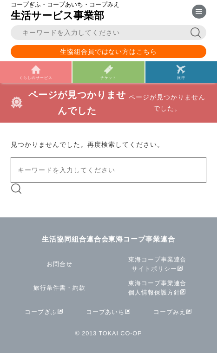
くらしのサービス (36, 77)
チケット (108, 77)
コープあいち (105, 312)
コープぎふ (41, 312)
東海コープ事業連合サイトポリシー (157, 264)
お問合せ (59, 264)
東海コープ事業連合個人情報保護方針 (157, 288)
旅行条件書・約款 (59, 288)
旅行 (181, 77)
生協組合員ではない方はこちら (109, 51)
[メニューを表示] (199, 12)
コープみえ (169, 312)
